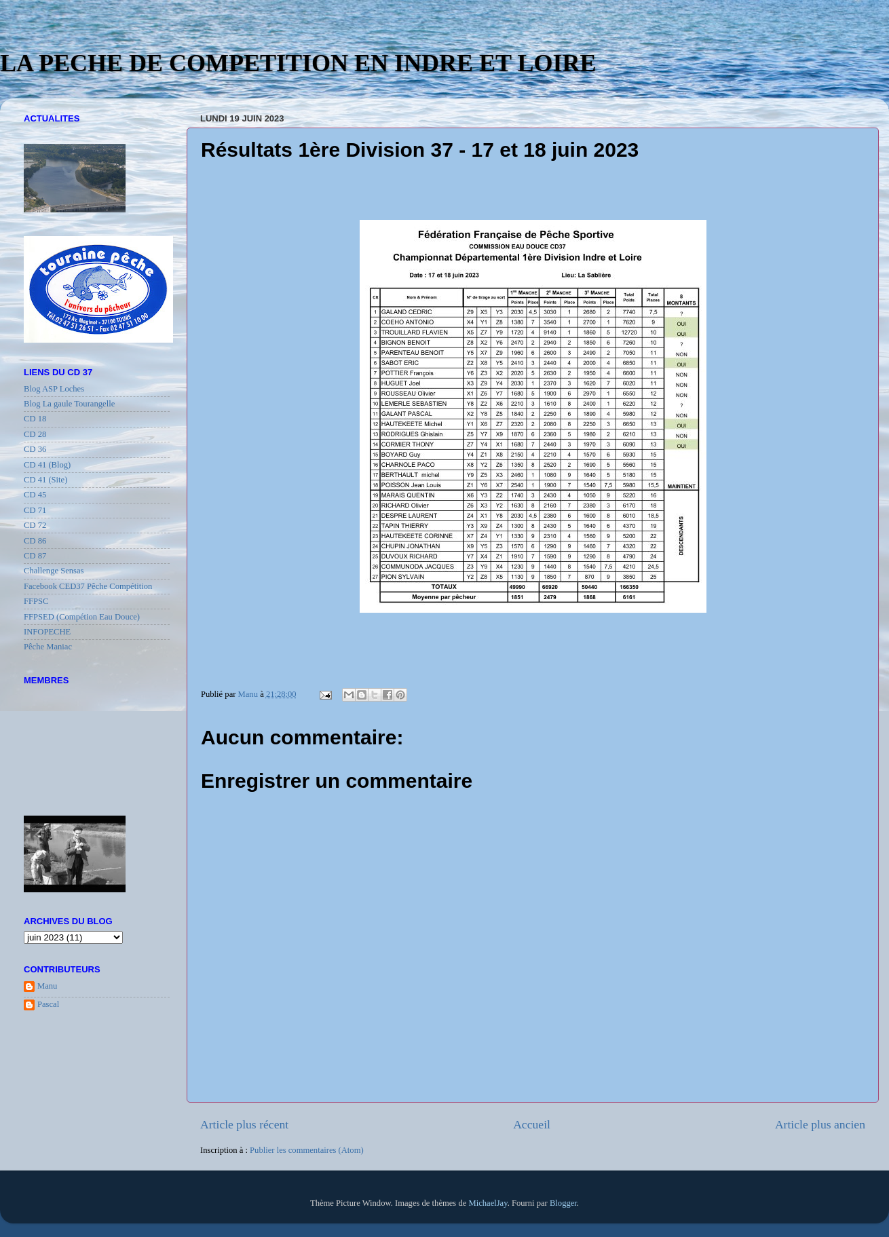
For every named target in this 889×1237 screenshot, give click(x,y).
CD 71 (35, 510)
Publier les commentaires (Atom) (307, 1150)
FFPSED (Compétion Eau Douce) (82, 617)
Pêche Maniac (48, 646)
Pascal (48, 1004)
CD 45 (35, 494)
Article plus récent (244, 1124)
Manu (47, 986)
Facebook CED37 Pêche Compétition (88, 586)
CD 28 (35, 434)
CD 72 (35, 525)
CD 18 (35, 418)
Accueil (531, 1124)
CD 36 (35, 449)
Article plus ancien (820, 1124)
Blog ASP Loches (54, 389)
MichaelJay (487, 1203)
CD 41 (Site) (45, 479)
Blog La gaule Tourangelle (69, 403)
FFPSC (36, 601)
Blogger (563, 1203)
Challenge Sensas (54, 570)
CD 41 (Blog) (47, 465)
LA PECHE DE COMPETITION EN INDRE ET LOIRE (298, 63)
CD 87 (35, 555)
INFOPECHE (47, 631)
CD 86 (35, 541)
